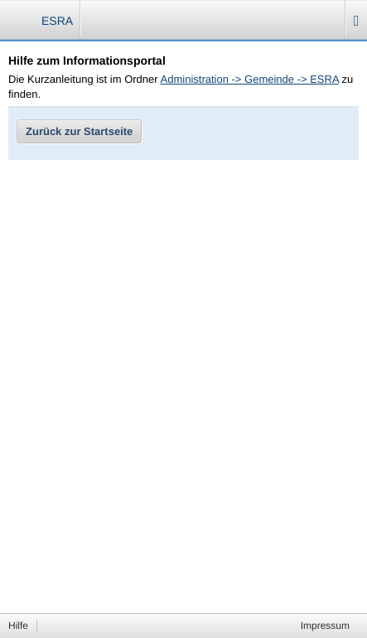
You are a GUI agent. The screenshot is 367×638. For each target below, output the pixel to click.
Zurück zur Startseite (79, 131)
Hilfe (18, 625)
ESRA (57, 20)
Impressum (325, 625)
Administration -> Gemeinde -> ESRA (250, 79)
